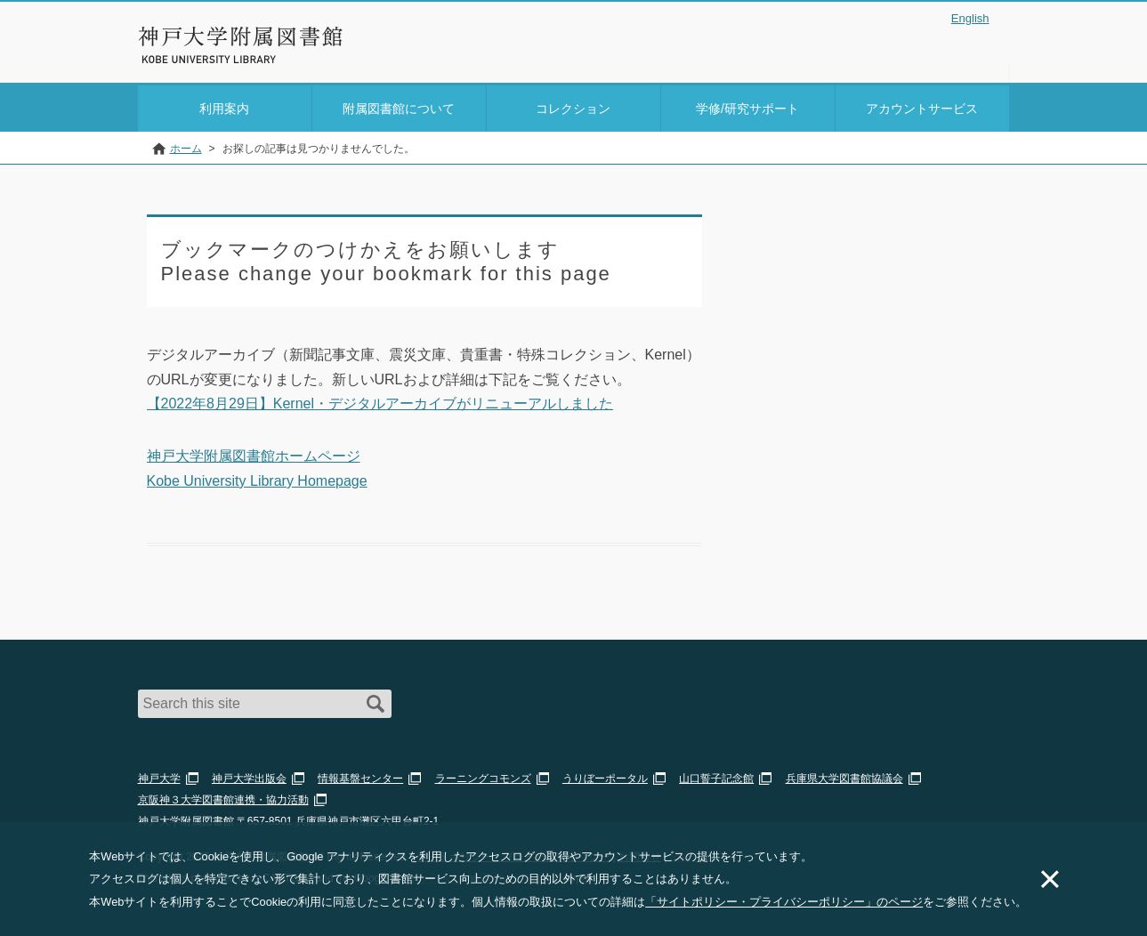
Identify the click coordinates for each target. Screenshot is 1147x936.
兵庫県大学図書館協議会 (844, 776)
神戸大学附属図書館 (241, 36)
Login (974, 47)
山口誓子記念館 (716, 776)
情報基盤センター (360, 776)
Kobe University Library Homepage (257, 477)
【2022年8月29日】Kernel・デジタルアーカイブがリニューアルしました (380, 400)
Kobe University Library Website (217, 59)
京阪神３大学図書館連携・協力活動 (223, 797)
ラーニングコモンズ (483, 776)
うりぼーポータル (605, 776)
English (970, 18)
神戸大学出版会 (249, 776)
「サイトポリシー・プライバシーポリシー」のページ (784, 901)
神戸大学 (159, 776)
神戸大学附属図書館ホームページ (253, 453)
